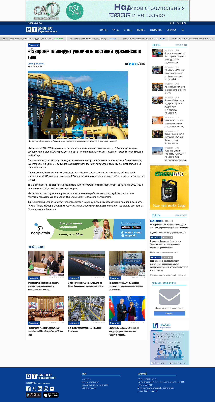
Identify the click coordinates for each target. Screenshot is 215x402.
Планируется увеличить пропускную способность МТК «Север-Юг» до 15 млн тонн (45, 331)
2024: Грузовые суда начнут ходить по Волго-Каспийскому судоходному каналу (85, 284)
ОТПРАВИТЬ (169, 313)
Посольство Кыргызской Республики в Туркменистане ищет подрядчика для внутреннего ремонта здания (165, 244)
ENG (172, 23)
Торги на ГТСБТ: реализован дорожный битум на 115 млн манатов (175, 89)
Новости (156, 45)
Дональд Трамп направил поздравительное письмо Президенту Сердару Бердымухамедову (174, 138)
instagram (46, 389)
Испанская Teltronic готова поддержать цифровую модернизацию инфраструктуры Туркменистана (175, 106)
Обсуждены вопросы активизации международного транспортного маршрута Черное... (124, 331)
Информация (156, 30)
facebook (28, 389)
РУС (184, 23)
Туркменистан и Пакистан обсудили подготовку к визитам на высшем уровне (175, 123)
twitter (34, 389)
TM (178, 23)
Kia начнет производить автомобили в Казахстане (84, 329)
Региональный (33, 45)
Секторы (128, 30)
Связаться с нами (89, 388)
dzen (51, 389)
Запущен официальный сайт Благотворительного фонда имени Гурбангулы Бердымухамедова (175, 58)
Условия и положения (90, 382)
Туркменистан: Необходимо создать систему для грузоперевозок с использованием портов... (43, 286)
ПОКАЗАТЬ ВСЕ (181, 45)
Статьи (115, 30)
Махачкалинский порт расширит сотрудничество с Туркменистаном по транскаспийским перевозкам (176, 155)
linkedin (40, 389)
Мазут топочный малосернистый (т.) (146, 39)
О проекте (86, 379)
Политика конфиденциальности (95, 385)
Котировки (171, 30)
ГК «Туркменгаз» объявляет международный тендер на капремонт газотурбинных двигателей (169, 226)
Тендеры (156, 215)
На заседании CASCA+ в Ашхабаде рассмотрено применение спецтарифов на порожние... (126, 286)
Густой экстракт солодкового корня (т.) (95, 39)
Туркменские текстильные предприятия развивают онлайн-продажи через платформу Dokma (174, 74)
